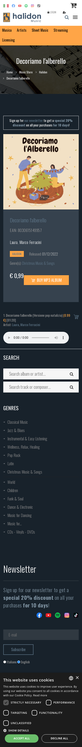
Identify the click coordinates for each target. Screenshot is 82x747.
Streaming (61, 30)
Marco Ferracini (30, 242)
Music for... (14, 523)
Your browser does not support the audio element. (36, 338)
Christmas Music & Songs (38, 263)
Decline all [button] (59, 738)
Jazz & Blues (16, 430)
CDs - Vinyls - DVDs (21, 532)
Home (10, 72)
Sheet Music (40, 30)
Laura (14, 242)
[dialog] (41, 710)
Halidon (43, 72)
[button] (41, 730)
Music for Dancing (19, 515)
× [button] (77, 678)
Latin (10, 463)
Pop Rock (13, 455)
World (11, 482)
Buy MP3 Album (46, 280)
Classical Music (17, 422)
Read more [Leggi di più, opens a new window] (40, 695)
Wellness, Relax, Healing (23, 447)
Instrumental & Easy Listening (27, 438)
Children (12, 490)
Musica (7, 30)
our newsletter (33, 120)
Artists (21, 30)
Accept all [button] (22, 738)
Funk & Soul (15, 498)
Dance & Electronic (20, 507)
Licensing (8, 40)
